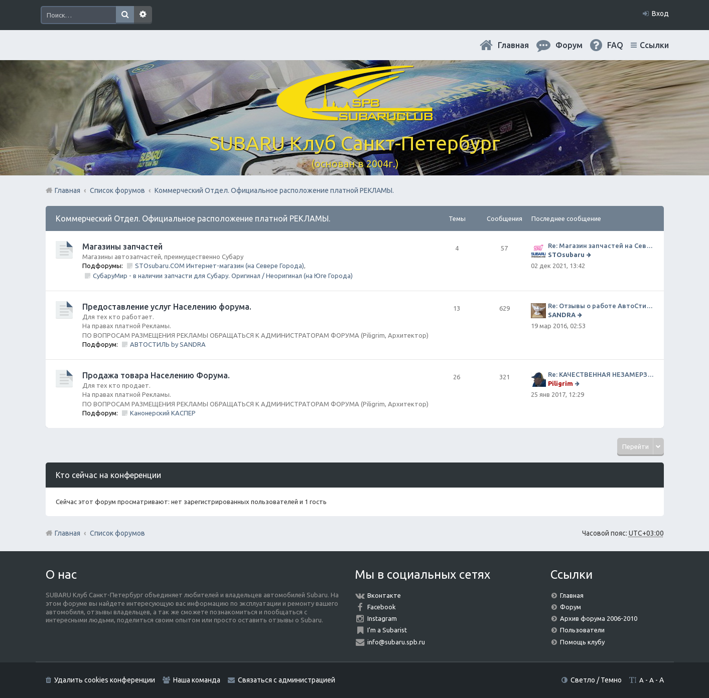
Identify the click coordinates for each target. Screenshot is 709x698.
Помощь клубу (582, 641)
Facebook (381, 606)
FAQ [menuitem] (615, 45)
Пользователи (582, 629)
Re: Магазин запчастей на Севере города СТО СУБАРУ (601, 245)
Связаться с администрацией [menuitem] (286, 680)
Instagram (382, 618)
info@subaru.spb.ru (396, 641)
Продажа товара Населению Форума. (156, 375)
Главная (513, 45)
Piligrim (560, 383)
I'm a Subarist (387, 629)
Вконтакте (384, 595)
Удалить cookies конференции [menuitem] (104, 680)
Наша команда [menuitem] (196, 680)
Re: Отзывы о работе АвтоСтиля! (601, 305)
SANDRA (562, 314)
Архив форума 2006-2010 (598, 618)
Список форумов (117, 533)
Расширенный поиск (143, 15)
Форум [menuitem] (569, 45)
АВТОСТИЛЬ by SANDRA (168, 344)
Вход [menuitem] (660, 14)
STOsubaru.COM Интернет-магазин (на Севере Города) (219, 265)
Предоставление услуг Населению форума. (166, 306)
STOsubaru (566, 254)
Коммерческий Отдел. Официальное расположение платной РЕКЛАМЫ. (193, 218)
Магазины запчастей (122, 246)
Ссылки (654, 45)
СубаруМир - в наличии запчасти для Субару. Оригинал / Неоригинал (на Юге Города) (223, 275)
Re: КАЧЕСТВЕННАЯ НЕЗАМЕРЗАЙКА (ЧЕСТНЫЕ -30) (601, 374)
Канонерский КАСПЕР (163, 412)
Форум (570, 606)
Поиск (125, 15)
